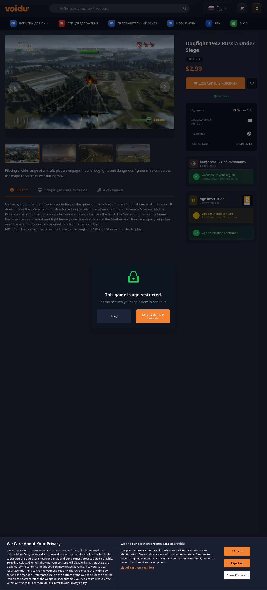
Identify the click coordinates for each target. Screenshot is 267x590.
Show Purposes (237, 580)
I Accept (237, 556)
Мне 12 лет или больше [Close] (153, 316)
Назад (114, 316)
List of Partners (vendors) (138, 572)
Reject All (237, 568)
